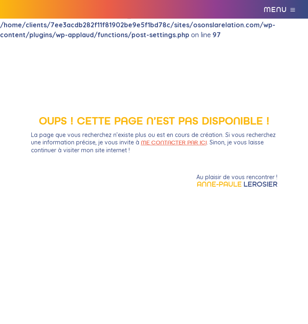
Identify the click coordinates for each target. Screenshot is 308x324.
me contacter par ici (174, 143)
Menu (275, 10)
